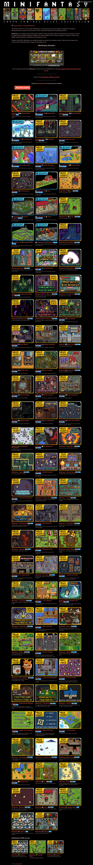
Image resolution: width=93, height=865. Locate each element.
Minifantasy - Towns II (65, 703)
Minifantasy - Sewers (17, 472)
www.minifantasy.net (29, 25)
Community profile (18, 863)
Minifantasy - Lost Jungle (19, 600)
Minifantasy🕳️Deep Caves (66, 757)
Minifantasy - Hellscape (18, 549)
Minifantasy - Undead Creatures (44, 472)
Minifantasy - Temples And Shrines (68, 575)
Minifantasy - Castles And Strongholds (46, 677)
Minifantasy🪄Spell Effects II (67, 268)
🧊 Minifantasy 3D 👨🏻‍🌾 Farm (42, 191)
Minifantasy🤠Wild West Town (20, 370)
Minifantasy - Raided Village (66, 549)
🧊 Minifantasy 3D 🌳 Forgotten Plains (22, 242)
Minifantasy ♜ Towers (18, 268)
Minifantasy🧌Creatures (18, 831)
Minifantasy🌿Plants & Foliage (43, 370)
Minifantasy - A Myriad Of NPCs (67, 677)
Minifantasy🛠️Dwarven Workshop (44, 420)
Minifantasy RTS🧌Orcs (65, 191)
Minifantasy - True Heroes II (19, 626)
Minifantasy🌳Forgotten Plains (67, 807)
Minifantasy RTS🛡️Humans (66, 216)
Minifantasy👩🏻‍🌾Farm (40, 781)
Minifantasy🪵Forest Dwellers (67, 318)
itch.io (13, 863)
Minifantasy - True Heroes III (19, 523)
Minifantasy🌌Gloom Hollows (20, 344)
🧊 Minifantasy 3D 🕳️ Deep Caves (21, 165)
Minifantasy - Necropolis (42, 575)
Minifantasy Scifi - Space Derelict (21, 575)
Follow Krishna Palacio (85, 1)
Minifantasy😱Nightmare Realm (20, 420)
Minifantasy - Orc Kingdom (66, 523)
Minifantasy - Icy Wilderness (43, 757)
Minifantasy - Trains (64, 497)
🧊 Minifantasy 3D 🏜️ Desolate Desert (69, 165)
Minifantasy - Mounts (65, 626)
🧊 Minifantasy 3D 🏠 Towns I (43, 216)
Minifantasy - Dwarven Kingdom (44, 652)
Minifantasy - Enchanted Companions (22, 497)
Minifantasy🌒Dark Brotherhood (20, 191)
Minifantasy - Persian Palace (67, 472)
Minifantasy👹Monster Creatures (44, 395)
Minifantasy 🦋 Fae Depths (66, 242)
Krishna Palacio (18, 25)
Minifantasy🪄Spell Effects (66, 446)
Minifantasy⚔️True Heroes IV (43, 318)
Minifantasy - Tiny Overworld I (67, 730)
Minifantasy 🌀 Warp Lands (19, 318)
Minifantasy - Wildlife (65, 652)
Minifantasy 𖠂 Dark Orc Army (67, 139)
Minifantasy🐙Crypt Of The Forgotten (69, 420)
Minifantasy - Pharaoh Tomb (43, 497)
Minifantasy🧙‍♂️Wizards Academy (20, 395)
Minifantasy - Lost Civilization (43, 600)
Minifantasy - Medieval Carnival (44, 549)
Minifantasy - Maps (64, 781)
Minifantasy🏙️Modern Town (66, 344)
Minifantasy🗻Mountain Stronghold (45, 344)
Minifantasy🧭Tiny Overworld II (44, 446)
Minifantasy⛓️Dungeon (41, 831)
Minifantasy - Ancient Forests (43, 523)
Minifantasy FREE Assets (21, 838)
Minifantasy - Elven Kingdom (20, 677)
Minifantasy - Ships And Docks (43, 626)
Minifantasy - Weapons (18, 807)
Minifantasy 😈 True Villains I (43, 294)
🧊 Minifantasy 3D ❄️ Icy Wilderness (22, 139)
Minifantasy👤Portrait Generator (44, 268)
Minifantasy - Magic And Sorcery (44, 730)
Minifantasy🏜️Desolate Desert (20, 781)
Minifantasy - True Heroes (42, 703)
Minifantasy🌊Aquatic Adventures (44, 165)
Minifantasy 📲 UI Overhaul (66, 294)
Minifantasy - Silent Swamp (19, 757)
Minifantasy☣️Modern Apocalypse (68, 395)
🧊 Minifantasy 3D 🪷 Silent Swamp (45, 113)
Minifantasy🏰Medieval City (66, 370)
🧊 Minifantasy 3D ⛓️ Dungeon (43, 242)
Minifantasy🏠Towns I (41, 807)
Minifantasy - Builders (18, 652)
